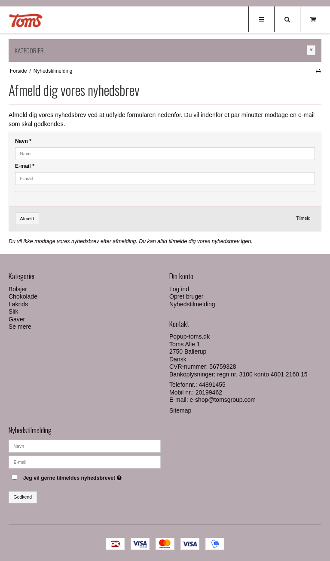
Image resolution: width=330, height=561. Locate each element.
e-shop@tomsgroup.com (222, 399)
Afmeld (27, 218)
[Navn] (85, 445)
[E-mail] (85, 461)
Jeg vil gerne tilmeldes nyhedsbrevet (92, 476)
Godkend (23, 496)
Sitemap (180, 410)
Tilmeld (303, 218)
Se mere (20, 326)
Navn (23, 141)
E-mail (24, 166)
